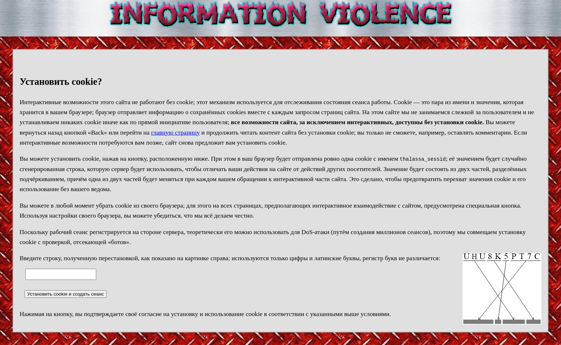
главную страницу (175, 132)
